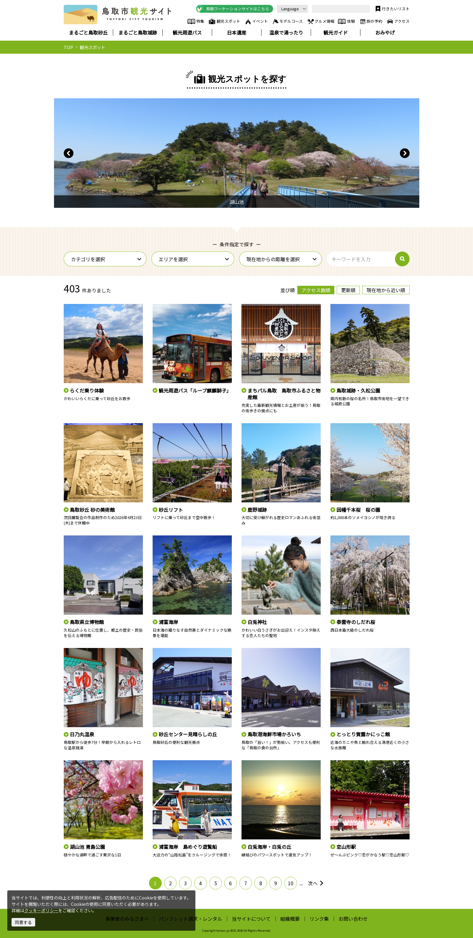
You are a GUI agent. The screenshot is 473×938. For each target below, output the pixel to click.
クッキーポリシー (41, 910)
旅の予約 (371, 21)
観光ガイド (335, 32)
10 (290, 883)
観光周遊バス (187, 32)
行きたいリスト (392, 9)
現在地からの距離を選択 (281, 259)
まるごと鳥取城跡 (137, 32)
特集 (196, 21)
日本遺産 (236, 32)
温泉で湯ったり (286, 32)
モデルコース (287, 21)
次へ (316, 883)
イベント (256, 21)
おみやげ (385, 32)
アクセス (398, 21)
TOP (68, 47)
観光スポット (224, 21)
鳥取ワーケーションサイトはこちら (232, 9)
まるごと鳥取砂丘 (88, 32)
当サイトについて (251, 918)
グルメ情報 (320, 21)
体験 (346, 21)
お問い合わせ (353, 918)
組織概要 (290, 918)
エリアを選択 (194, 259)
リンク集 (319, 918)
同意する (23, 922)
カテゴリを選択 (106, 259)
